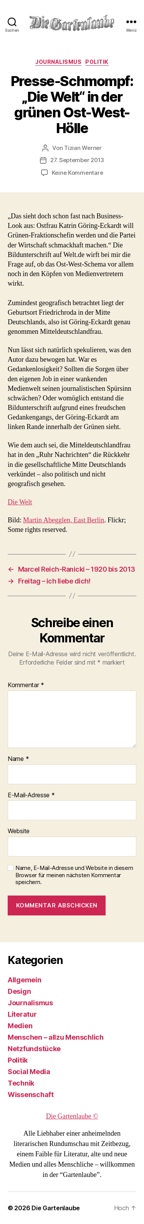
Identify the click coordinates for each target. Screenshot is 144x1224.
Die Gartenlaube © (72, 1116)
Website (19, 831)
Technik (21, 1083)
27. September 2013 (77, 160)
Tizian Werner (83, 147)
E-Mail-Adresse (31, 795)
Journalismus (58, 62)
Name (18, 759)
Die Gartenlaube (55, 1208)
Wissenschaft (31, 1095)
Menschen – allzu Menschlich (56, 1037)
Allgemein (24, 980)
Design (19, 991)
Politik (97, 62)
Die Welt (20, 502)
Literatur (22, 1014)
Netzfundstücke (34, 1049)
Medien (20, 1026)
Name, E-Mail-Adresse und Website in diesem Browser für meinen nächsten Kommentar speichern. (74, 875)
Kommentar (26, 685)
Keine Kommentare (77, 172)
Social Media (29, 1072)
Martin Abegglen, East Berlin (63, 520)
